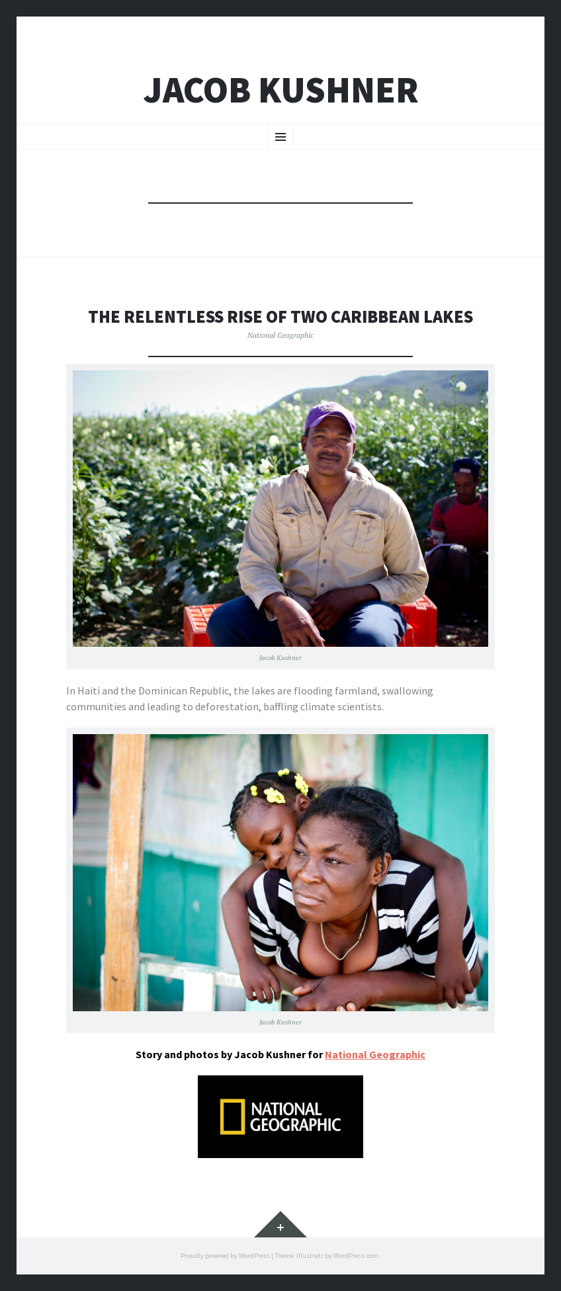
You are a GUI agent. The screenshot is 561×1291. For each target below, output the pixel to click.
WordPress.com (355, 1255)
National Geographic (280, 335)
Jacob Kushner (281, 89)
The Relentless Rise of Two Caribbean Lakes (280, 316)
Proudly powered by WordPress (225, 1255)
